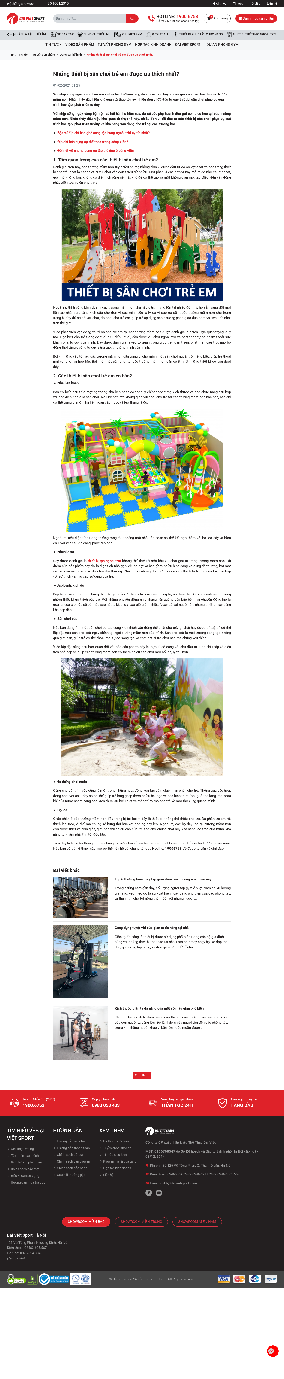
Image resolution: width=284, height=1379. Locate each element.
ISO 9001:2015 (58, 3)
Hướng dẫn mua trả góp (26, 1182)
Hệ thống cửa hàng (115, 1141)
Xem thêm (142, 1075)
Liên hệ (272, 3)
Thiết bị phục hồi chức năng (197, 34)
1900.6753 (33, 1105)
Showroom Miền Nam (197, 1222)
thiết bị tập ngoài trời (104, 561)
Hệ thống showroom (22, 4)
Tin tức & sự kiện (113, 1155)
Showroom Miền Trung (141, 1222)
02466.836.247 (178, 1174)
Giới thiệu (220, 3)
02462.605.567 (228, 1174)
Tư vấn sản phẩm (44, 54)
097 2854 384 (30, 1253)
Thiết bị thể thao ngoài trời (252, 34)
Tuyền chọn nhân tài (115, 1148)
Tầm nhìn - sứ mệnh (23, 1155)
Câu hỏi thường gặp (69, 1175)
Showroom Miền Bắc (86, 1222)
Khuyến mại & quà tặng (117, 1161)
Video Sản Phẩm (79, 45)
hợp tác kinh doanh (153, 45)
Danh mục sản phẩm (256, 18)
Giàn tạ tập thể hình (27, 34)
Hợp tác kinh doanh (115, 1168)
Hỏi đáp (254, 3)
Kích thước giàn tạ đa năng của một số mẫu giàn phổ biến (159, 1008)
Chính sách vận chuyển (71, 1161)
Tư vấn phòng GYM (114, 45)
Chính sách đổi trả (68, 1155)
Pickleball (157, 34)
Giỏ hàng (217, 18)
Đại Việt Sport (155, 1279)
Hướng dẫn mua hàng (70, 1141)
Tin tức (238, 3)
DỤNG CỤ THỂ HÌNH (93, 34)
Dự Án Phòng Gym (223, 45)
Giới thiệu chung (20, 1149)
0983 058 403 (106, 1105)
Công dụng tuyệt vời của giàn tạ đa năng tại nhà (152, 928)
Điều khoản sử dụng (23, 1176)
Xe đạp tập (62, 34)
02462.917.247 (203, 1174)
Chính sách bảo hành (70, 1168)
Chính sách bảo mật (23, 1169)
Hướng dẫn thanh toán (71, 1148)
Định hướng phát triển (24, 1162)
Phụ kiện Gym (128, 34)
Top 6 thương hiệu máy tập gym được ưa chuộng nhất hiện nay (163, 879)
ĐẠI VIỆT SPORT (189, 45)
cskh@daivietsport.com (178, 1183)
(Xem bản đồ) (16, 1258)
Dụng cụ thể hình (71, 54)
